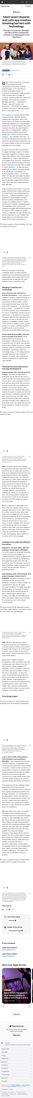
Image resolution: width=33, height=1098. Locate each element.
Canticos (5, 119)
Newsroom (5, 6)
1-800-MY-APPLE (11, 1069)
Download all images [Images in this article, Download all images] (15, 913)
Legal (2, 1078)
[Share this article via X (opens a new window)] (6, 57)
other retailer (25, 1067)
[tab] (5, 989)
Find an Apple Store (16, 1067)
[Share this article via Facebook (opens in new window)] (2, 57)
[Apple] (2, 2)
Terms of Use (13, 1076)
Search (29, 6)
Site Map (8, 1078)
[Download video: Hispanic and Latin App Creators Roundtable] (30, 44)
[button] (22, 2)
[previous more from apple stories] (24, 989)
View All (16, 997)
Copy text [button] (12, 903)
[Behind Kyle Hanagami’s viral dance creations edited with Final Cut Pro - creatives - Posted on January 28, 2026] (16, 968)
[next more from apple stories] (29, 989)
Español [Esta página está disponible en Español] (11, 1072)
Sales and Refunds (22, 1076)
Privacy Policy (4, 1076)
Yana (24, 171)
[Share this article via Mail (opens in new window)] (9, 57)
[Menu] (31, 2)
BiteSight (12, 150)
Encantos (8, 98)
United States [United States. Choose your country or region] (4, 1072)
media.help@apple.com (9, 932)
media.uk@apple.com (8, 938)
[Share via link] (12, 57)
